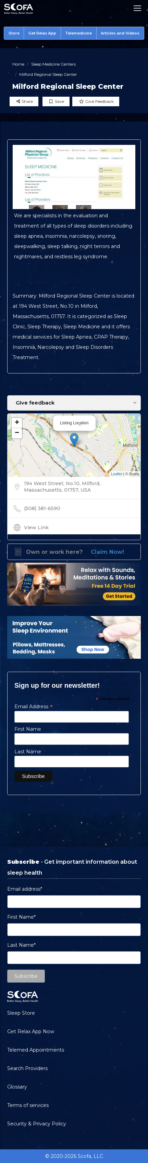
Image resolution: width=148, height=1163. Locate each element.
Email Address (33, 706)
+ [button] (17, 423)
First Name (27, 729)
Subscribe (26, 976)
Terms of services (28, 1105)
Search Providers (27, 1068)
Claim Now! (107, 552)
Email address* (24, 889)
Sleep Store (21, 1013)
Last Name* (21, 945)
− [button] (17, 433)
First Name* (21, 917)
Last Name (27, 752)
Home (18, 64)
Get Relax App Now (30, 1031)
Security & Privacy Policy (36, 1124)
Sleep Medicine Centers (53, 64)
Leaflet (116, 474)
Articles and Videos (120, 33)
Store (14, 33)
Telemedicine (78, 33)
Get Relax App (42, 33)
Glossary (17, 1087)
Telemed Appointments (35, 1050)
